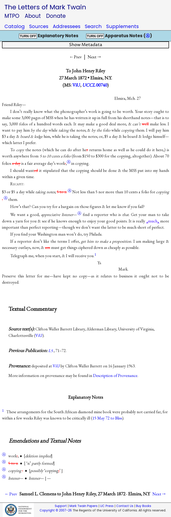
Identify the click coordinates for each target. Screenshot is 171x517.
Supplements (122, 26)
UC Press (107, 506)
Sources (38, 26)
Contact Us (124, 506)
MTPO (11, 16)
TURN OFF (28, 36)
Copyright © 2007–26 (56, 510)
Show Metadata (85, 45)
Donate (56, 16)
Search (93, 26)
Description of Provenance (115, 375)
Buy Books (143, 506)
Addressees (66, 26)
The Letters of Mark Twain (45, 7)
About (33, 16)
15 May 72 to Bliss (107, 418)
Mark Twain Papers (83, 506)
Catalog (14, 26)
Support (61, 506)
